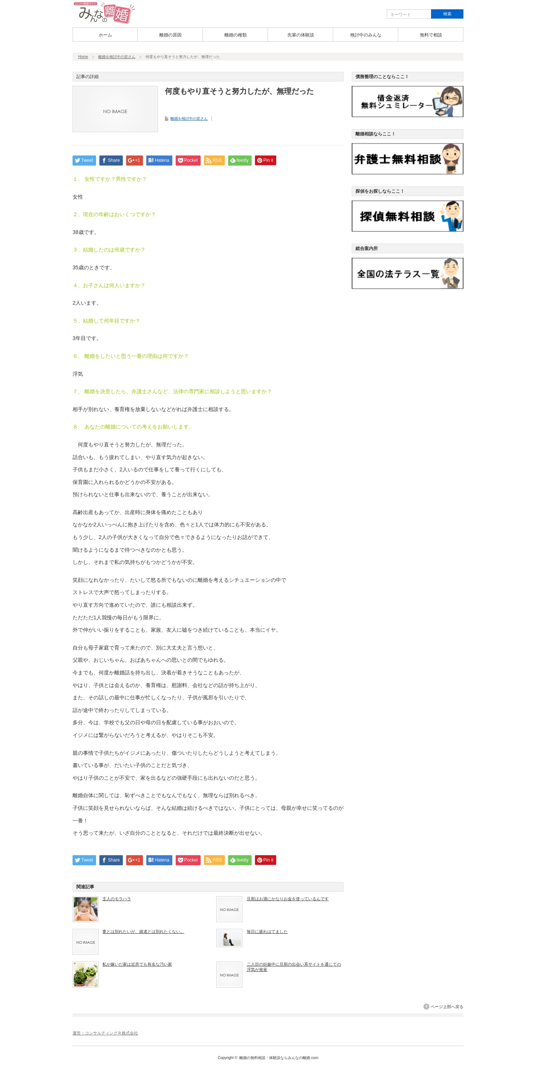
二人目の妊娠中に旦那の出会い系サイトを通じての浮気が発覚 (294, 967)
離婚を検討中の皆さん (116, 57)
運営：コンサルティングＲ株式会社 (105, 1033)
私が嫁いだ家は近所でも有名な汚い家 (137, 964)
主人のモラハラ (116, 898)
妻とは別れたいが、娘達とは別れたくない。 (143, 931)
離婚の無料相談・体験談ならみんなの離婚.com (278, 1058)
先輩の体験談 (300, 35)
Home (83, 57)
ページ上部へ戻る (447, 1006)
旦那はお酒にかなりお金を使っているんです (288, 898)
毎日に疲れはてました (267, 931)
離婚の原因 (170, 35)
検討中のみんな (366, 35)
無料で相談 (431, 35)
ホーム (105, 35)
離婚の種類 (235, 35)
